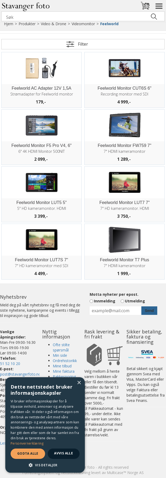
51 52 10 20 (10, 363)
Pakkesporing (64, 376)
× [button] (79, 383)
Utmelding (135, 300)
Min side (60, 355)
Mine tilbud (62, 365)
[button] (45, 464)
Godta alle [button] (27, 453)
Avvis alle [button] (63, 453)
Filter (83, 44)
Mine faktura (64, 371)
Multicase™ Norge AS (125, 472)
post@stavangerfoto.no (20, 374)
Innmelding (104, 300)
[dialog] (45, 425)
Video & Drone (53, 23)
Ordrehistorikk (65, 360)
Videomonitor (83, 23)
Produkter (27, 23)
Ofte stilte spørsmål (61, 347)
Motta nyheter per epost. (114, 294)
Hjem (8, 23)
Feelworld (109, 23)
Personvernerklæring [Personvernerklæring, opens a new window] (27, 443)
